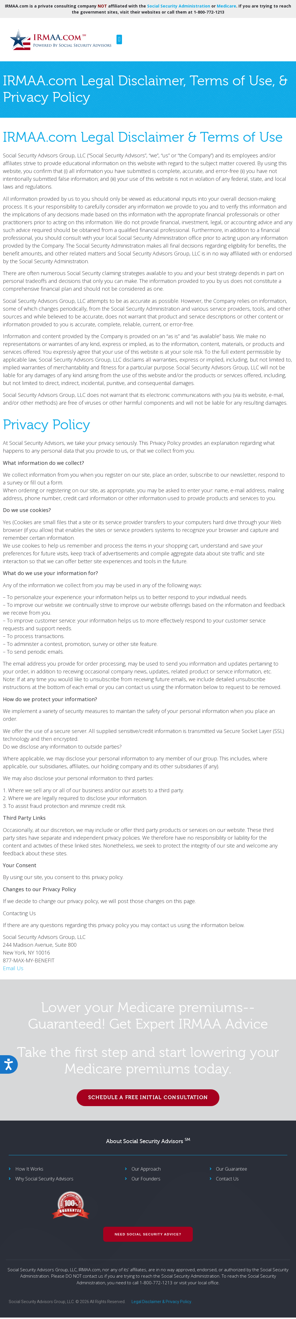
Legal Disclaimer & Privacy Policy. (162, 1303)
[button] (119, 39)
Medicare (226, 6)
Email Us (13, 968)
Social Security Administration (178, 6)
